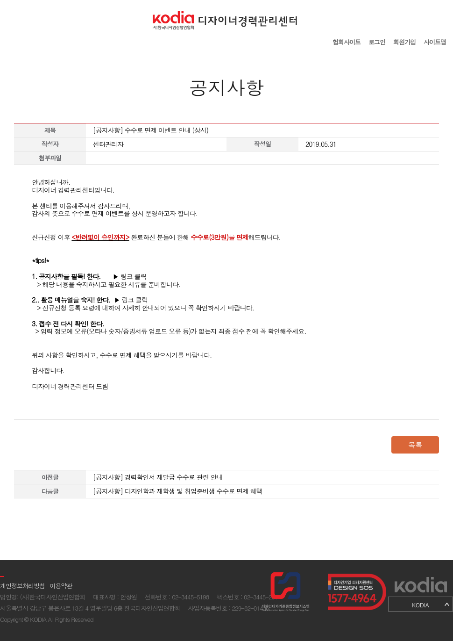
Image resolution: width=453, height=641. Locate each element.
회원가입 (404, 41)
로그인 (376, 41)
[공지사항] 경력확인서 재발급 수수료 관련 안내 (157, 477)
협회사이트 (347, 41)
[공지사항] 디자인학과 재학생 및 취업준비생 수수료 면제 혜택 (177, 491)
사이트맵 (435, 41)
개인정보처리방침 (22, 585)
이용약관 (61, 585)
